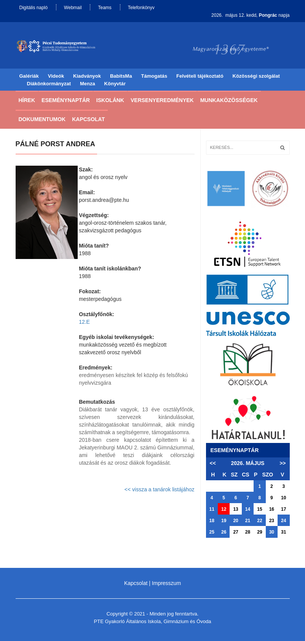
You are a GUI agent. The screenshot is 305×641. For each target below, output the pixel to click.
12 (223, 509)
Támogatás (154, 76)
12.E (84, 322)
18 (211, 520)
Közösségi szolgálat (256, 76)
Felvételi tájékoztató (200, 76)
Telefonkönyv (141, 7)
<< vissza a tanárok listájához (160, 489)
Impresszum (166, 583)
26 (223, 532)
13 (235, 509)
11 (211, 509)
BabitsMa (121, 76)
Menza (87, 83)
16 (271, 509)
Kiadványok (87, 76)
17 (283, 509)
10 (283, 497)
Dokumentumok (42, 119)
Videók (56, 76)
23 (271, 520)
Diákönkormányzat (49, 83)
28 (247, 532)
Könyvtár (115, 83)
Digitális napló (33, 7)
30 (271, 532)
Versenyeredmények (162, 100)
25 (211, 532)
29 (259, 532)
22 (259, 520)
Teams (104, 7)
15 (259, 509)
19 (223, 520)
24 (283, 520)
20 (235, 520)
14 (247, 509)
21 (247, 520)
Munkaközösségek (229, 100)
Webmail (72, 7)
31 (283, 532)
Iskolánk (110, 100)
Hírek (27, 100)
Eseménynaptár (66, 100)
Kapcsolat (88, 119)
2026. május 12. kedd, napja (250, 15)
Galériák (29, 76)
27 (235, 532)
